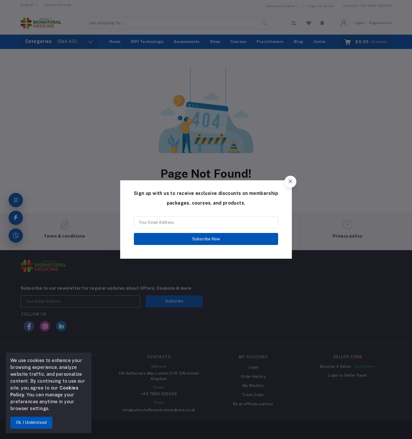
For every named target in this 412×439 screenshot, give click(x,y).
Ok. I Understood (31, 422)
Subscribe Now (206, 239)
